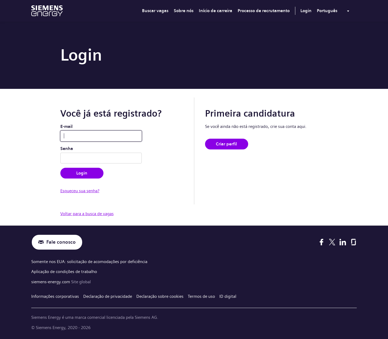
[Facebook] (321, 242)
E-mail (66, 126)
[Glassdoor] (353, 242)
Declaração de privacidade (107, 296)
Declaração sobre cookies (159, 296)
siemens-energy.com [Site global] (51, 281)
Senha (66, 148)
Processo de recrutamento (264, 10)
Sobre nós (183, 10)
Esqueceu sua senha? (79, 190)
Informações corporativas (55, 296)
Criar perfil (226, 143)
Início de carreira (215, 10)
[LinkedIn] (343, 242)
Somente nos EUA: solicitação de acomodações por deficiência (89, 261)
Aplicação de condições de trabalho (64, 271)
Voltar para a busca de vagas (87, 213)
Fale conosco (61, 242)
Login (305, 10)
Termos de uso (201, 296)
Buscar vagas (155, 10)
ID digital (227, 296)
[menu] (334, 12)
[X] (332, 242)
